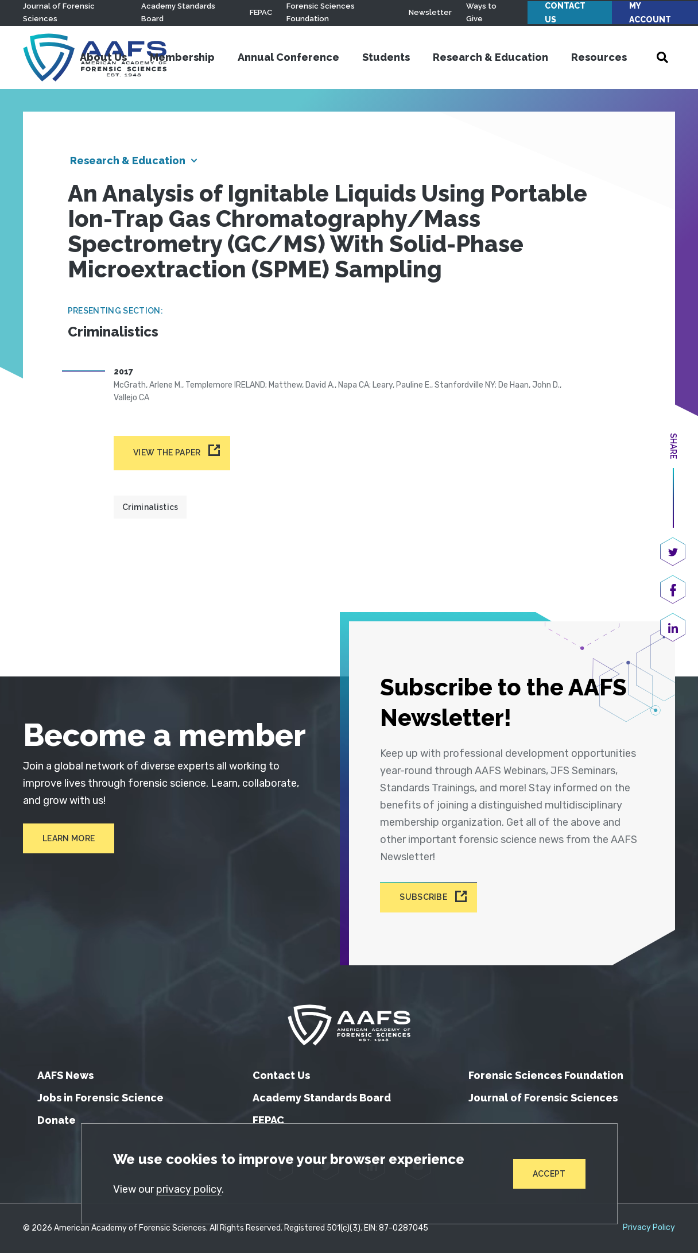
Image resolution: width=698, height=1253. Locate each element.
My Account (650, 12)
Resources (599, 57)
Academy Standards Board (322, 1098)
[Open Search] (662, 57)
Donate (56, 1120)
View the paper (166, 452)
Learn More (68, 838)
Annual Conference (288, 57)
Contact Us (565, 12)
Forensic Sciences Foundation (545, 1075)
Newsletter (430, 12)
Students (386, 57)
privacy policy (189, 1189)
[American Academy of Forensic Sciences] (349, 1025)
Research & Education (490, 57)
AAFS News (65, 1075)
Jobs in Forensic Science (100, 1098)
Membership (182, 57)
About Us (103, 57)
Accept (549, 1173)
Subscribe (423, 897)
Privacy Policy (649, 1227)
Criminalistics (150, 507)
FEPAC (261, 12)
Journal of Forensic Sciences (543, 1098)
